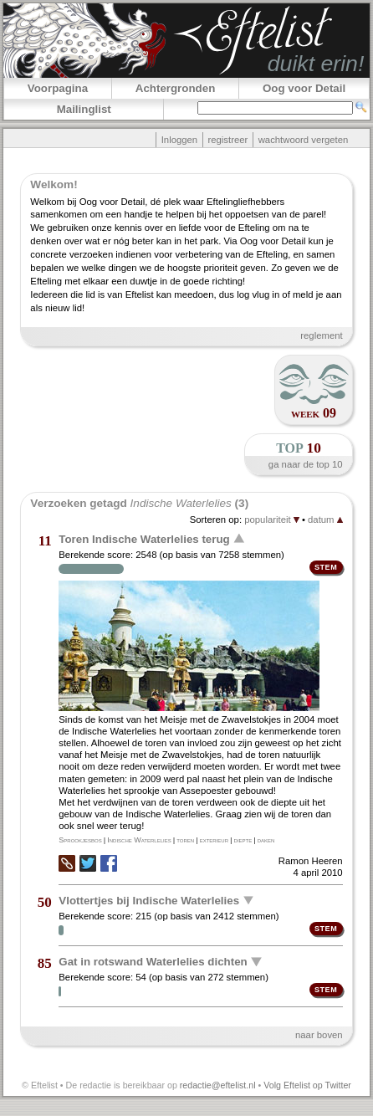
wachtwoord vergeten (303, 140)
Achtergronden (175, 88)
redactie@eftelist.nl (218, 1085)
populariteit (271, 519)
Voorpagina (58, 88)
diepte (243, 840)
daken (266, 840)
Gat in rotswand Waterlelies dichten (153, 961)
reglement (321, 335)
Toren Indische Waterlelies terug (144, 538)
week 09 (313, 413)
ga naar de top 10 (305, 464)
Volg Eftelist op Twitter (307, 1085)
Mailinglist (84, 109)
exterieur (214, 840)
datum (325, 519)
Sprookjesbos (80, 840)
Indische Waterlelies (139, 840)
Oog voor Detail (304, 88)
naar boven (319, 1035)
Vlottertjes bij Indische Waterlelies (149, 899)
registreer (227, 140)
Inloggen (179, 140)
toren (185, 840)
